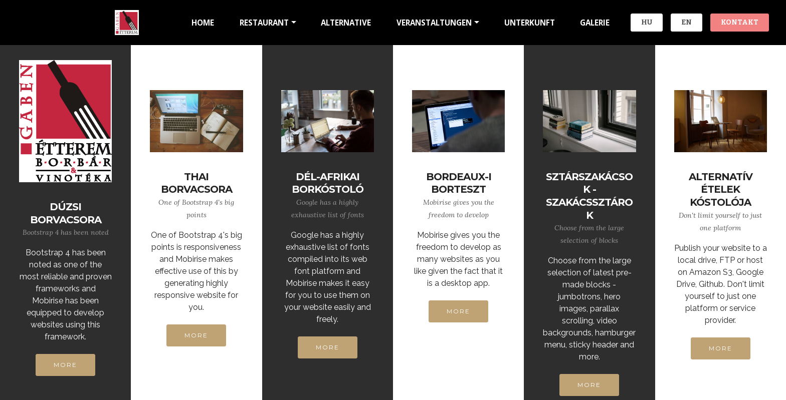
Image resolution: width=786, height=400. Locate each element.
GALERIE (595, 23)
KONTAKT (739, 22)
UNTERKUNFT (529, 23)
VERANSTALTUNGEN (434, 23)
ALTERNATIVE (346, 23)
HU (646, 22)
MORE (65, 364)
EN (686, 22)
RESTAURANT (264, 23)
